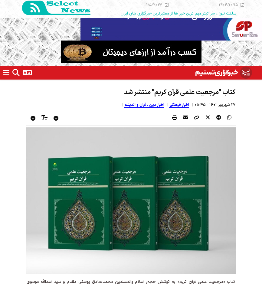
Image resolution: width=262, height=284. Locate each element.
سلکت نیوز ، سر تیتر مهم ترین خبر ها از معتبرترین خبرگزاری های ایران (178, 13)
